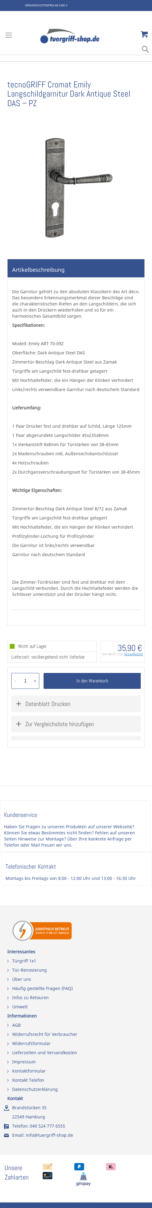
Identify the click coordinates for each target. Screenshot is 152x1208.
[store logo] (76, 36)
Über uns (21, 979)
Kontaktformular (29, 1071)
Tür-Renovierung (29, 970)
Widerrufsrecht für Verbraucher (44, 1034)
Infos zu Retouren (30, 997)
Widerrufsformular (31, 1043)
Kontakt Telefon (28, 1080)
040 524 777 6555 (47, 1126)
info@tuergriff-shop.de (49, 1135)
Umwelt (20, 1007)
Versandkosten (133, 654)
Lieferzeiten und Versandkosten (44, 1052)
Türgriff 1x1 (24, 961)
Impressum (24, 1062)
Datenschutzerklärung (35, 1089)
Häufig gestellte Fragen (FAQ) (42, 988)
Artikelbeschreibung (38, 269)
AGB (16, 1025)
